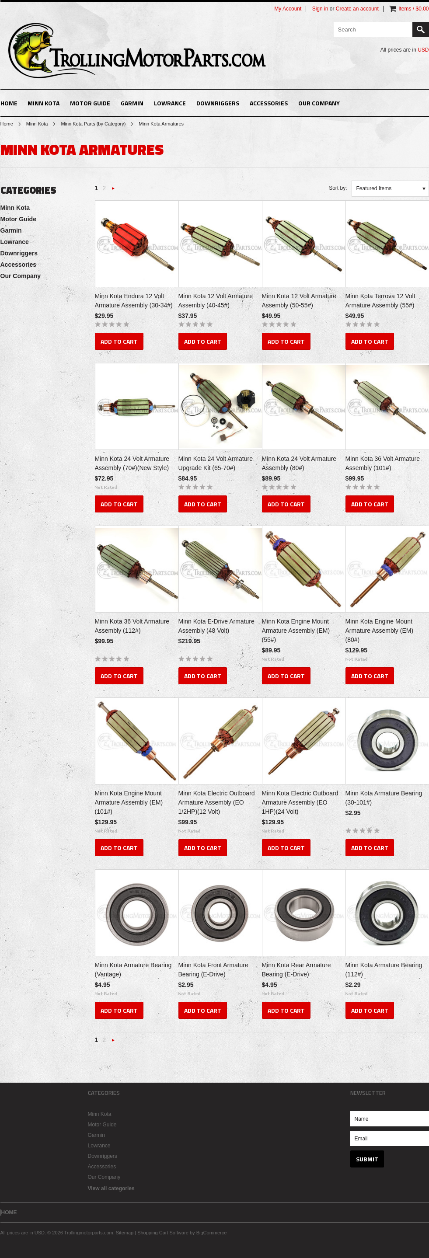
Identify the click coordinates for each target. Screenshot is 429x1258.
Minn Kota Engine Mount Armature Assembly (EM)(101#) (129, 802)
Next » (113, 191)
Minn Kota (43, 103)
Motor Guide (90, 103)
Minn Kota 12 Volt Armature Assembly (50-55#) (299, 301)
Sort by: (338, 188)
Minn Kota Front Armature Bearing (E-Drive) (213, 970)
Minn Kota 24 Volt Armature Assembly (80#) (299, 463)
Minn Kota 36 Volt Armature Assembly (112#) (132, 626)
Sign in (320, 9)
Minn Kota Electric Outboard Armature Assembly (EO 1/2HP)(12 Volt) (216, 802)
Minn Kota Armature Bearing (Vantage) (133, 970)
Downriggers (217, 103)
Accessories (269, 103)
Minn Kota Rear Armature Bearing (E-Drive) (296, 970)
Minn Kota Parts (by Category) (93, 123)
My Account (287, 9)
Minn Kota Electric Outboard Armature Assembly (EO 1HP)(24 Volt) (300, 802)
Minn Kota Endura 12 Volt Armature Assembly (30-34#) (134, 301)
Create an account (357, 9)
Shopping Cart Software (162, 1232)
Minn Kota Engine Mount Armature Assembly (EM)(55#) (296, 630)
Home (6, 123)
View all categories (111, 1188)
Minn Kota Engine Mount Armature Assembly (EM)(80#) (379, 630)
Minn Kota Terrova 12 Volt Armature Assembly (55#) (380, 301)
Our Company (319, 103)
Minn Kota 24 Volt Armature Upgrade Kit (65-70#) (215, 463)
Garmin (132, 103)
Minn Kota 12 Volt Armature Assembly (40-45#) (215, 301)
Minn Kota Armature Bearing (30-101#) (383, 798)
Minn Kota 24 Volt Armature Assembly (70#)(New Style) (132, 463)
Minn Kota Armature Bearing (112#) (383, 970)
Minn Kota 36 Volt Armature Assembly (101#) (382, 463)
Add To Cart (119, 341)
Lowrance (170, 103)
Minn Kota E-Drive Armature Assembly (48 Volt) (216, 626)
